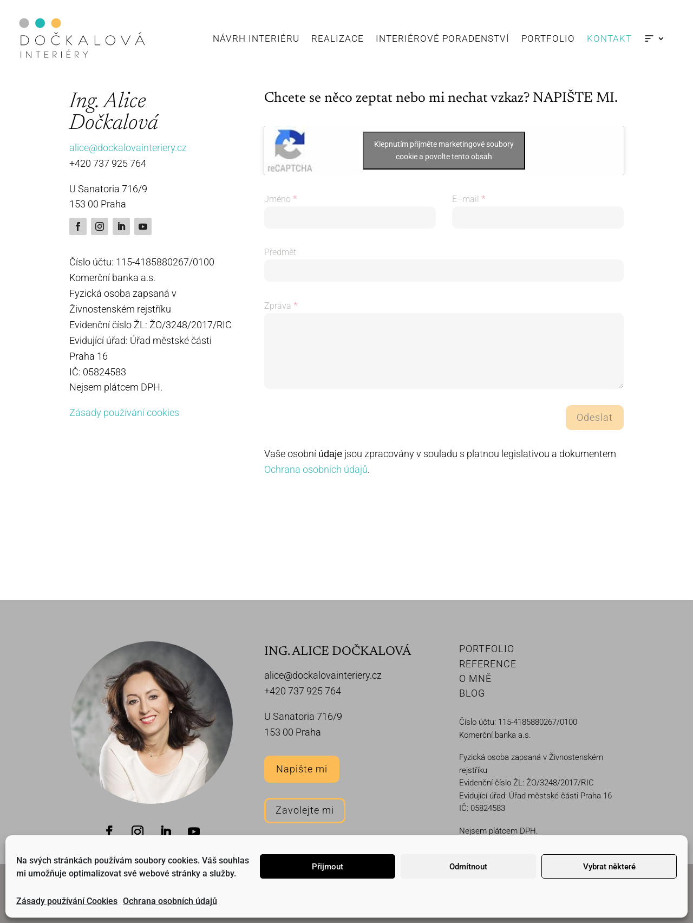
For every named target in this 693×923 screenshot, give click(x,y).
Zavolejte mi (305, 810)
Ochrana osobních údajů (170, 901)
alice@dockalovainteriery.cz (128, 147)
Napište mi (302, 769)
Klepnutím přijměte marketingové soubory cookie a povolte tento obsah (444, 150)
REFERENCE (488, 664)
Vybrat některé (609, 867)
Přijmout (327, 867)
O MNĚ (475, 678)
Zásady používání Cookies (66, 901)
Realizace (337, 38)
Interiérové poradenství (442, 38)
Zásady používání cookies (124, 412)
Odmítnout (468, 867)
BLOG (472, 693)
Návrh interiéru (256, 38)
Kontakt (609, 38)
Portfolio (548, 38)
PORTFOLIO (486, 648)
